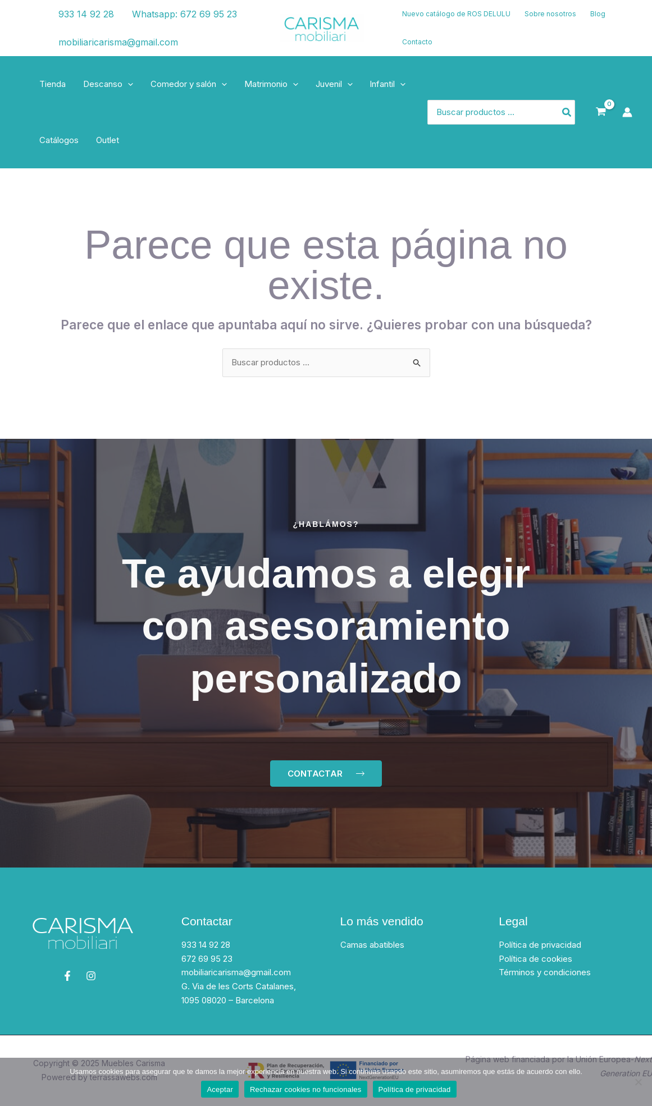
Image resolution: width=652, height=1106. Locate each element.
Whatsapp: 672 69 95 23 (183, 14)
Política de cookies (535, 958)
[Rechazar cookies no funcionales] (638, 1081)
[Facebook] (25, 21)
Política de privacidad (540, 944)
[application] (127, 84)
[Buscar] (567, 112)
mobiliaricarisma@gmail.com (117, 42)
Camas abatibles (372, 944)
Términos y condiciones (545, 972)
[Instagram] (28, 35)
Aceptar (220, 1089)
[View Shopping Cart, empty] (601, 112)
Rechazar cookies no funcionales (306, 1089)
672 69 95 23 (206, 958)
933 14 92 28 (85, 14)
